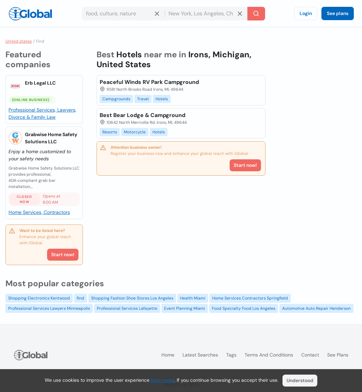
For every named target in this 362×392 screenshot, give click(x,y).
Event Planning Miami (184, 308)
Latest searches (200, 355)
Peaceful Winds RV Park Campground (149, 82)
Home (167, 355)
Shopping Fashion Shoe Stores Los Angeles (132, 298)
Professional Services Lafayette (127, 308)
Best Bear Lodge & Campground (142, 115)
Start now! (62, 254)
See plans (337, 13)
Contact (310, 355)
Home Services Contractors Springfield (250, 298)
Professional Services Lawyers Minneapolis (49, 308)
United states (18, 41)
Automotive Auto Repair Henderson (316, 308)
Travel (143, 99)
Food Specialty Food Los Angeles (243, 308)
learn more (162, 380)
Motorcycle (135, 132)
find (80, 298)
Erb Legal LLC (40, 83)
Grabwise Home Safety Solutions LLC (51, 138)
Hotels (162, 99)
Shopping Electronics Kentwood (39, 298)
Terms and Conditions (269, 355)
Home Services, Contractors (39, 212)
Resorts (109, 132)
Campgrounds (116, 99)
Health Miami (192, 298)
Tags (231, 355)
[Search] (256, 13)
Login (306, 13)
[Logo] (30, 13)
